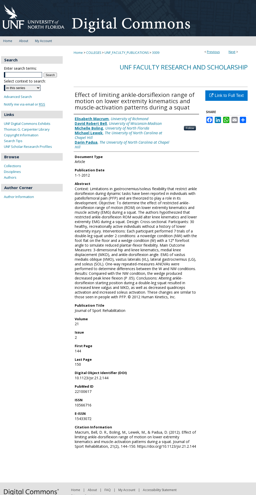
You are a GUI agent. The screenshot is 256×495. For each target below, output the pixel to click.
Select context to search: (25, 81)
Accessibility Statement (160, 490)
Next (232, 52)
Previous (213, 52)
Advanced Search (18, 96)
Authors (10, 177)
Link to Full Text (226, 95)
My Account (126, 490)
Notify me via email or (24, 104)
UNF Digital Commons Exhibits (27, 123)
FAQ (107, 490)
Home (78, 52)
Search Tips (13, 140)
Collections (12, 166)
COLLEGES (93, 52)
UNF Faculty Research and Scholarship (184, 67)
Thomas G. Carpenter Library (27, 129)
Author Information (19, 196)
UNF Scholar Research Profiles (28, 146)
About (92, 490)
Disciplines (12, 171)
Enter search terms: (20, 68)
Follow (190, 128)
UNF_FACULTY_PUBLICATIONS (126, 52)
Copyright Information (21, 135)
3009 (155, 52)
